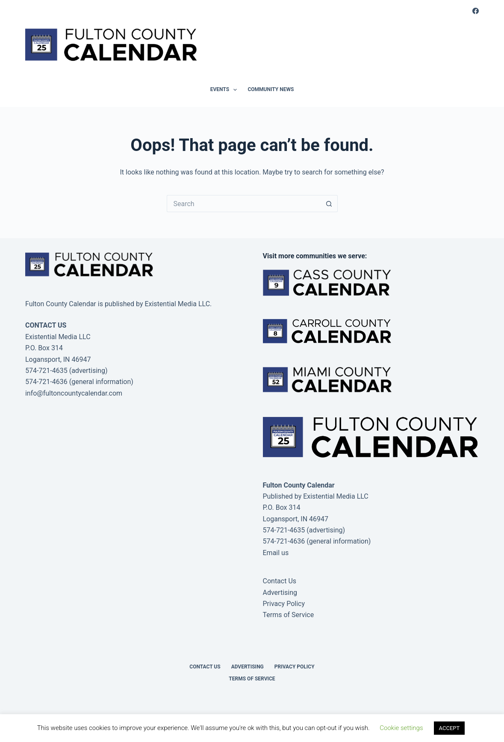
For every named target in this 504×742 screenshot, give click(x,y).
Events (225, 90)
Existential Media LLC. (178, 304)
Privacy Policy (284, 604)
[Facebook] (475, 11)
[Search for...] (244, 203)
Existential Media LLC (335, 496)
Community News (271, 89)
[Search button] (329, 203)
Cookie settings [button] (401, 728)
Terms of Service (288, 615)
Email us (276, 553)
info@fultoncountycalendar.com (73, 393)
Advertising (280, 592)
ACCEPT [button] (449, 728)
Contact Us (280, 581)
